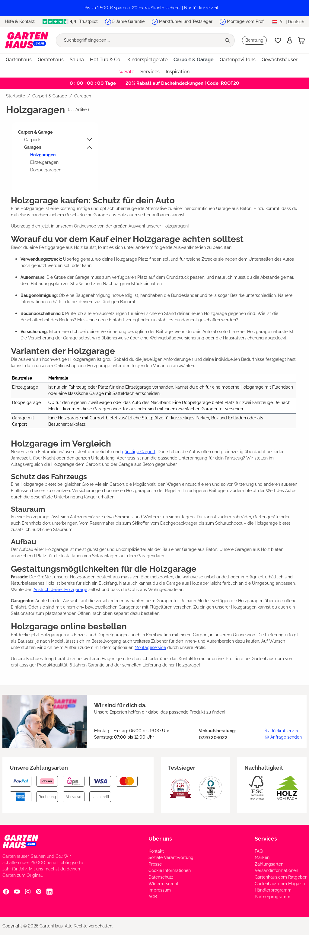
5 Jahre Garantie (128, 21)
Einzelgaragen (44, 162)
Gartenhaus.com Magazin (280, 883)
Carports (32, 139)
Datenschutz (160, 877)
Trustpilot (70, 21)
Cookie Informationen (169, 870)
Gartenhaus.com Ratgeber (281, 877)
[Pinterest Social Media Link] (38, 891)
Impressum (159, 890)
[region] (154, 8)
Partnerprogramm (272, 896)
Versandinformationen (276, 870)
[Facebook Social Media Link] (6, 891)
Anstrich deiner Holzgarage (60, 589)
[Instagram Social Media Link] (27, 891)
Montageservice (150, 647)
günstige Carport (138, 451)
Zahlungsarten (269, 864)
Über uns (160, 838)
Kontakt (156, 851)
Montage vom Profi (245, 21)
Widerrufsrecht (163, 883)
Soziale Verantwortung (170, 857)
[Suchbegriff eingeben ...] (138, 40)
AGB (152, 896)
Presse (155, 864)
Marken (262, 857)
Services (266, 838)
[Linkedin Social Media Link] (49, 891)
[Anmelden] (290, 40)
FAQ (259, 851)
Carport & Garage (35, 132)
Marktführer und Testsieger (185, 21)
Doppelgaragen (45, 169)
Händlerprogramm (273, 890)
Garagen (32, 147)
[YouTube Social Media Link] (17, 891)
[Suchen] (228, 40)
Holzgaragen (43, 154)
